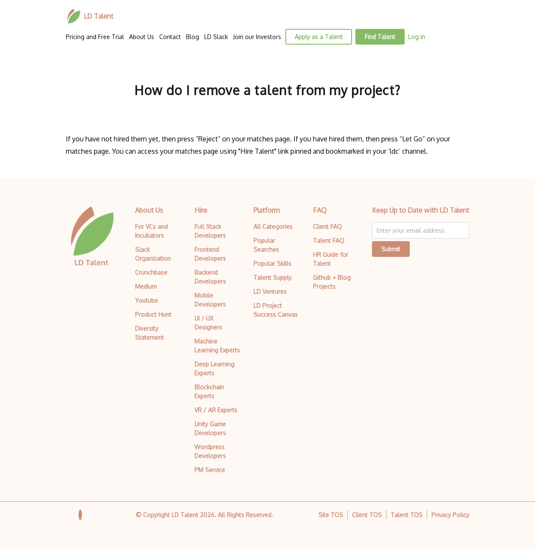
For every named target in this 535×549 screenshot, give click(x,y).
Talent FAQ (328, 240)
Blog (192, 36)
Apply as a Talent (319, 36)
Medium (146, 286)
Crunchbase (151, 272)
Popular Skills (272, 263)
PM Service (209, 469)
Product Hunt (153, 314)
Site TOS (330, 514)
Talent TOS (406, 514)
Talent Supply (272, 277)
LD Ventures (270, 291)
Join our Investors (257, 36)
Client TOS (367, 514)
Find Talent (380, 36)
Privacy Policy (450, 514)
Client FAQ (327, 226)
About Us (141, 36)
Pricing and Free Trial (95, 36)
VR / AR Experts (215, 410)
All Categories (273, 226)
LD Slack (216, 36)
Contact (170, 36)
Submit (390, 249)
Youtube (146, 300)
